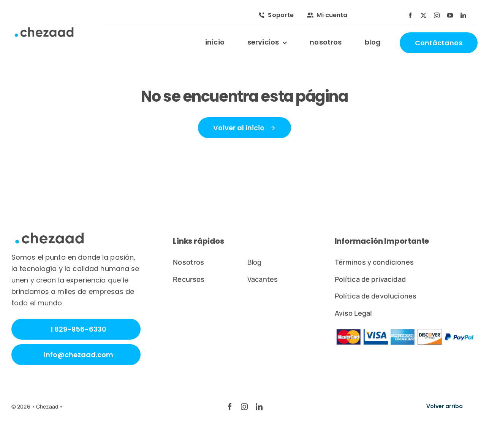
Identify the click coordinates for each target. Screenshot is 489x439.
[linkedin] (463, 15)
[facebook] (410, 15)
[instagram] (437, 15)
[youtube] (450, 15)
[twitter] (423, 15)
